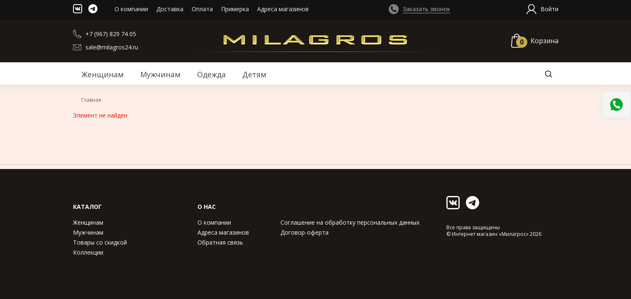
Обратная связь (220, 242)
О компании (131, 9)
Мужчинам (88, 232)
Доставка (169, 9)
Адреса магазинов (283, 9)
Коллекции (88, 252)
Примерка (235, 9)
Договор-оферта (304, 232)
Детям (254, 74)
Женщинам (88, 222)
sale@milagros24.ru (111, 47)
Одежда (211, 74)
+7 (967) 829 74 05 (110, 34)
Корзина (544, 40)
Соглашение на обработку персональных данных (349, 222)
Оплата (202, 9)
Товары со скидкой (100, 242)
